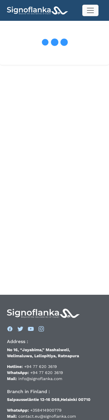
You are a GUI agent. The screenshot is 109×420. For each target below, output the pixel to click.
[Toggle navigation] (90, 10)
